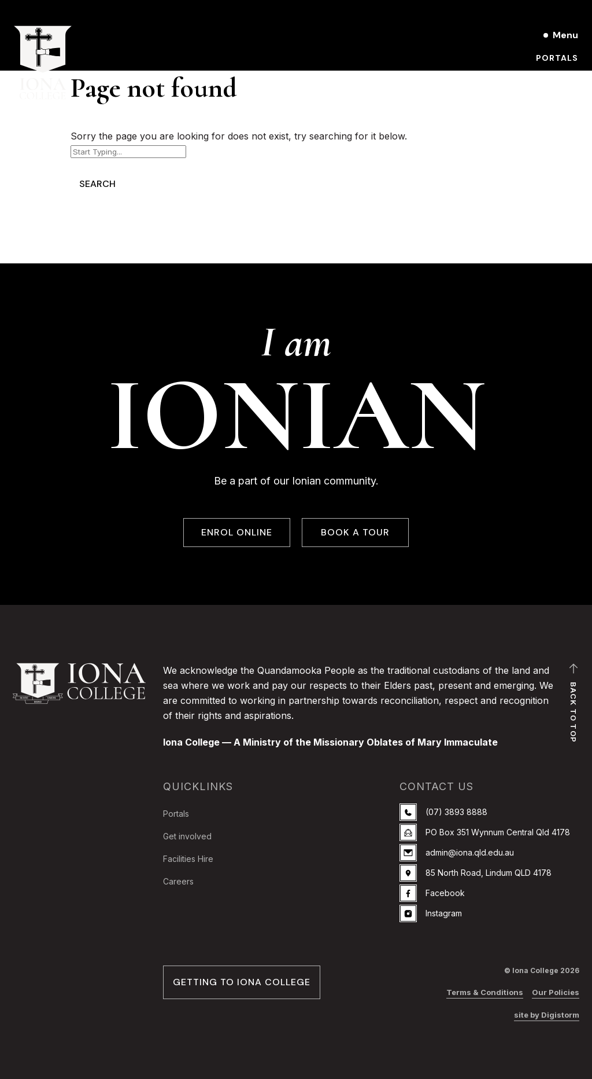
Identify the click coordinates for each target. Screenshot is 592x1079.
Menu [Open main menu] (565, 35)
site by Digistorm (546, 1014)
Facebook (432, 893)
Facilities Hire (188, 859)
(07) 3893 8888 (443, 812)
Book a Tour (546, 77)
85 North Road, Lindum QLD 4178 (475, 873)
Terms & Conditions (484, 992)
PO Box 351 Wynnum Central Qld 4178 (484, 832)
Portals (557, 58)
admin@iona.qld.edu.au (456, 852)
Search (97, 184)
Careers (178, 881)
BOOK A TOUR (355, 532)
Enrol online (545, 97)
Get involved (187, 836)
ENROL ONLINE (237, 532)
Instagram (430, 913)
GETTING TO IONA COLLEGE (242, 982)
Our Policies (555, 992)
